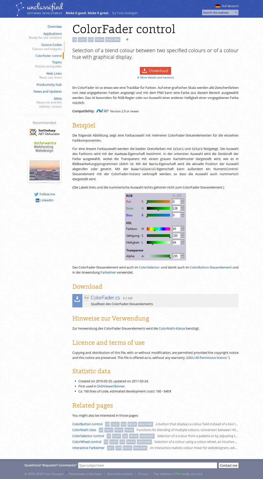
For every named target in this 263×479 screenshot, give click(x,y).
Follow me (44, 194)
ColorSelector (149, 267)
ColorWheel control (86, 441)
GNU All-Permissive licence (207, 357)
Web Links (44, 75)
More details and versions (157, 77)
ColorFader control (49, 56)
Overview (55, 26)
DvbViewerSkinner (111, 386)
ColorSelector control (88, 436)
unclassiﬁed (45, 7)
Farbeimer (108, 272)
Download (158, 70)
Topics (44, 64)
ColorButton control (87, 424)
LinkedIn (44, 200)
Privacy (143, 474)
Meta (44, 102)
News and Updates (48, 91)
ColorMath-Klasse (172, 328)
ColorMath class (84, 430)
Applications (44, 35)
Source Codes (44, 46)
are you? (197, 474)
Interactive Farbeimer (88, 447)
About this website (120, 474)
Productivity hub (49, 84)
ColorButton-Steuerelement (211, 267)
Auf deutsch (227, 6)
